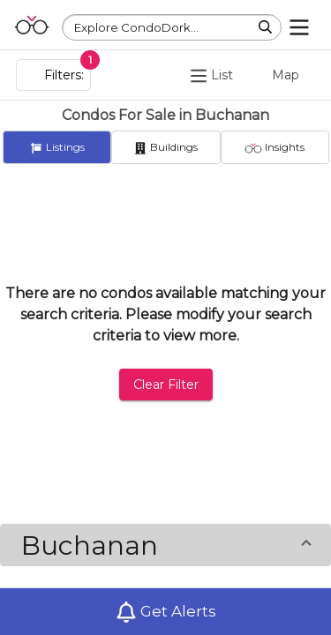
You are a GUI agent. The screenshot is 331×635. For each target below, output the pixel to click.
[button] (165, 545)
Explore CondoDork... (136, 27)
